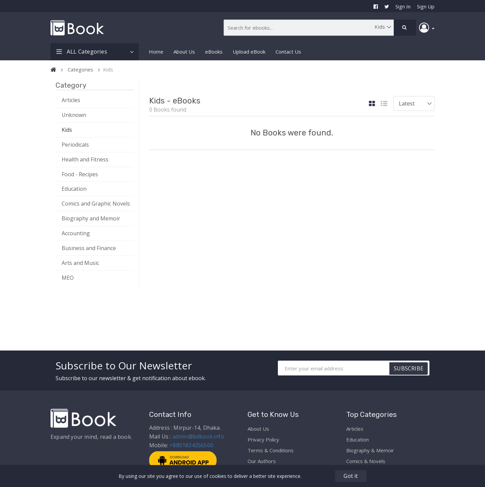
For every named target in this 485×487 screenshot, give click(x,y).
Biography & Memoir (370, 450)
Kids (67, 129)
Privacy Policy (263, 439)
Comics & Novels (365, 461)
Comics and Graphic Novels (96, 203)
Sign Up (425, 6)
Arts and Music (80, 263)
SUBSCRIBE (408, 368)
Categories (80, 69)
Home (156, 51)
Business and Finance (89, 248)
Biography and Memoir (91, 218)
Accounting (76, 233)
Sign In (403, 6)
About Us (184, 51)
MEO (68, 277)
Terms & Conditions (271, 450)
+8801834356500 (191, 445)
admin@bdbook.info (198, 436)
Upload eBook (249, 51)
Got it (351, 476)
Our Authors (262, 461)
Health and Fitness (85, 159)
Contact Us (288, 51)
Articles (71, 100)
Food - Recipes (80, 174)
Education (74, 188)
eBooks (214, 51)
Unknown (74, 115)
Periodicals (75, 144)
